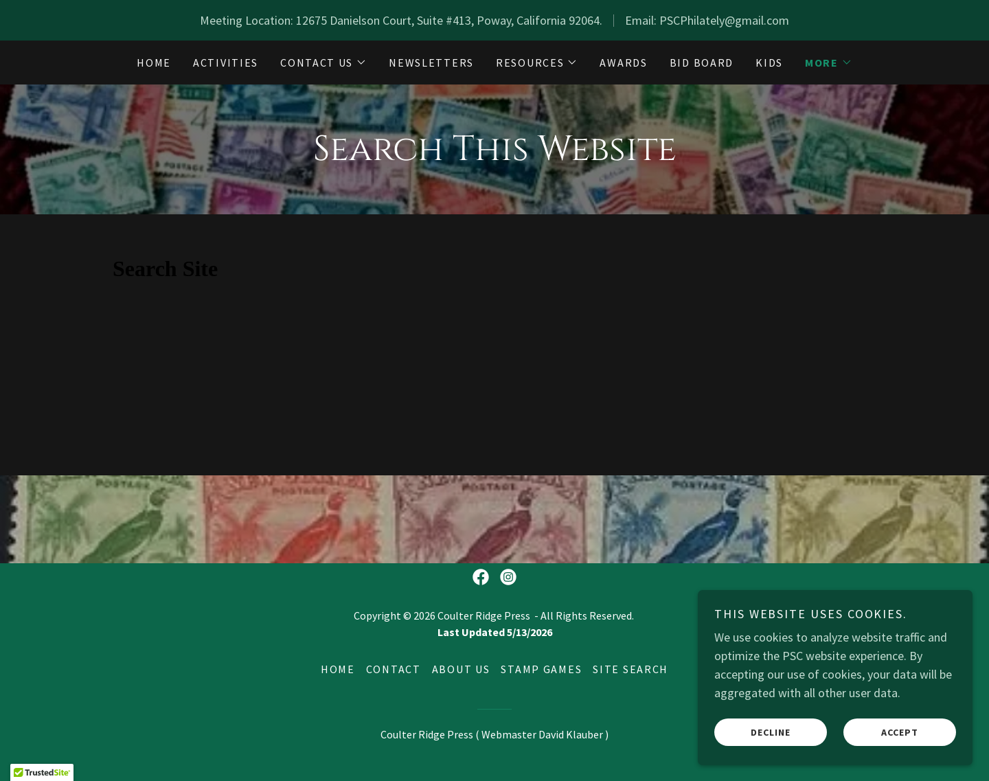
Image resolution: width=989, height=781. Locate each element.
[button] (323, 62)
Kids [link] (769, 62)
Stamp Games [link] (541, 669)
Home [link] (154, 62)
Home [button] (338, 669)
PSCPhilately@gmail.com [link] (724, 20)
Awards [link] (623, 62)
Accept (899, 731)
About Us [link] (461, 669)
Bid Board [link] (702, 62)
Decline (771, 731)
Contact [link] (393, 669)
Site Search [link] (630, 669)
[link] (480, 577)
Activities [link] (225, 62)
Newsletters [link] (431, 62)
